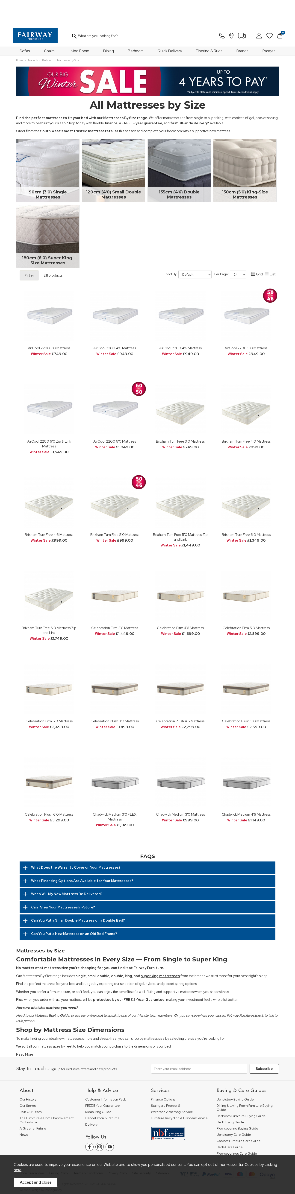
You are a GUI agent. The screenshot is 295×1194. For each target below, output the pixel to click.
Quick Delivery (169, 26)
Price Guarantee (32, 1148)
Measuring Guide (98, 1087)
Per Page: (230, 250)
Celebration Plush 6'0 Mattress (49, 789)
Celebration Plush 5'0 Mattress (246, 696)
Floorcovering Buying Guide (237, 1104)
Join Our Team (31, 1087)
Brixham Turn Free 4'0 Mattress (246, 416)
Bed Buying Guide (230, 1097)
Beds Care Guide (230, 1122)
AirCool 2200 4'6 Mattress (180, 323)
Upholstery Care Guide (234, 1110)
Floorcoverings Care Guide (237, 1128)
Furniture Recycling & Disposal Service (179, 1093)
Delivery (91, 1099)
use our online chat (89, 990)
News (24, 1110)
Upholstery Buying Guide (235, 1075)
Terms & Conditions (88, 1148)
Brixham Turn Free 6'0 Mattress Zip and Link (49, 605)
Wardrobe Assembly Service (172, 1087)
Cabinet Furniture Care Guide (239, 1116)
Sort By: (189, 250)
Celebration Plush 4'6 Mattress (180, 696)
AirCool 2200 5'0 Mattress (246, 323)
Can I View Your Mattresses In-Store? (63, 882)
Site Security (141, 1148)
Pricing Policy (58, 1148)
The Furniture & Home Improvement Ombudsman (47, 1095)
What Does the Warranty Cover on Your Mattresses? (76, 842)
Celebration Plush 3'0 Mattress (115, 696)
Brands (242, 26)
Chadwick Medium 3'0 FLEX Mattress (114, 792)
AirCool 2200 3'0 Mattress (49, 323)
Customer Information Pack (105, 1075)
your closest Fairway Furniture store (234, 990)
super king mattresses (160, 951)
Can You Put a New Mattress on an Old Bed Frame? (74, 909)
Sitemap (162, 1148)
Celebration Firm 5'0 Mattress (246, 603)
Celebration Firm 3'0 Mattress (114, 603)
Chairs (49, 26)
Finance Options (163, 1075)
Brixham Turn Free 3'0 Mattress (180, 416)
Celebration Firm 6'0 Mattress (49, 696)
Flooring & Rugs (209, 26)
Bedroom (136, 26)
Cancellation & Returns (102, 1093)
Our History (28, 1075)
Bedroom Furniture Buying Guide (241, 1091)
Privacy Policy (117, 1148)
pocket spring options (180, 959)
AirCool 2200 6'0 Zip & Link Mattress (49, 419)
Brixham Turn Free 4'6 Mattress (49, 509)
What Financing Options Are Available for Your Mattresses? (82, 856)
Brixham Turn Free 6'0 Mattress (246, 509)
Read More (24, 1029)
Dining (108, 26)
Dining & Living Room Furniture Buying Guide (245, 1083)
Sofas (25, 26)
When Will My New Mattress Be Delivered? (67, 869)
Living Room (79, 26)
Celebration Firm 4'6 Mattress (180, 603)
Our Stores (28, 1081)
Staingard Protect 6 (165, 1081)
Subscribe (264, 1044)
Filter (29, 250)
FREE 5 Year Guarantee (102, 1081)
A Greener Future (33, 1104)
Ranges (269, 26)
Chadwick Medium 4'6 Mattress (246, 789)
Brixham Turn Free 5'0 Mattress (114, 509)
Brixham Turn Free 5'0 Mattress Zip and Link (180, 512)
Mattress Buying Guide (52, 990)
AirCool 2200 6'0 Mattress (114, 416)
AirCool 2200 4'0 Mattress (114, 323)
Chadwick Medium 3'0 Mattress (180, 789)
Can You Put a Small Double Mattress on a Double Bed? (78, 895)
